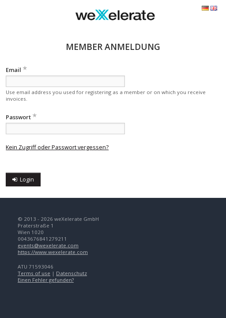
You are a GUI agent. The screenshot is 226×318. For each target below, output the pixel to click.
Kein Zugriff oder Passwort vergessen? (57, 147)
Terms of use (34, 273)
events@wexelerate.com (48, 245)
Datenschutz (71, 273)
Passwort (18, 117)
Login (23, 179)
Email (13, 70)
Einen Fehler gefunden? (46, 279)
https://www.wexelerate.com (53, 252)
